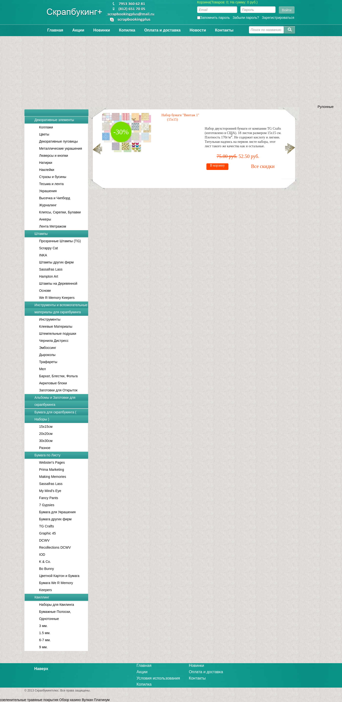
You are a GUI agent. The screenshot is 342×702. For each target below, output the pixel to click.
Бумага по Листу (47, 455)
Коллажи (46, 127)
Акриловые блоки (53, 383)
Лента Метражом (52, 226)
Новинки (101, 30)
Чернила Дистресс (54, 341)
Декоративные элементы (54, 120)
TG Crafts (46, 526)
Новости (198, 30)
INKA (43, 255)
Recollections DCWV (55, 547)
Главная (55, 30)
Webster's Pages (52, 462)
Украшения (48, 191)
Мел (42, 369)
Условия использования (158, 678)
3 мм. (43, 626)
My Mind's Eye (50, 491)
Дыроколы (47, 355)
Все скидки (145, 157)
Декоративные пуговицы (58, 141)
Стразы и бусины (52, 177)
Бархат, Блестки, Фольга (58, 376)
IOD (42, 554)
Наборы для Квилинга (56, 605)
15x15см (46, 427)
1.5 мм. (45, 633)
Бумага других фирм (55, 519)
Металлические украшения (60, 148)
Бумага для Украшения (57, 512)
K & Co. (45, 562)
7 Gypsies (46, 505)
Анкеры (45, 219)
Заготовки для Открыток (58, 390)
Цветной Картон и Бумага (59, 576)
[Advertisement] (171, 70)
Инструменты (49, 319)
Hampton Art (48, 276)
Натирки (45, 163)
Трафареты (48, 362)
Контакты (224, 30)
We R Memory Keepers (57, 298)
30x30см (46, 441)
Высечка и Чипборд (54, 198)
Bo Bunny (46, 569)
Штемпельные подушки (57, 333)
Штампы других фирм (56, 262)
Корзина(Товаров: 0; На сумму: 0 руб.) (227, 2)
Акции (78, 30)
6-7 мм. (45, 640)
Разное (44, 448)
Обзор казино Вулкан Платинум (84, 700)
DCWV (44, 540)
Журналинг (48, 205)
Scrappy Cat (48, 248)
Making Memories (52, 477)
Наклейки (46, 170)
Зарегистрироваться (278, 18)
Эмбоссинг (47, 348)
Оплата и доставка (162, 30)
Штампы (41, 234)
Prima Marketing (51, 469)
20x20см (46, 434)
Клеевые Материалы (55, 326)
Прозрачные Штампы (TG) (60, 241)
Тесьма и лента (51, 184)
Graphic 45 (47, 533)
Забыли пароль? (246, 18)
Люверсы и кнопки (53, 155)
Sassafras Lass (51, 269)
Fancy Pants (48, 498)
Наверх (41, 669)
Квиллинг (41, 597)
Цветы (44, 134)
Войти (286, 10)
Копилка (127, 30)
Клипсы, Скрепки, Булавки (60, 212)
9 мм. (43, 647)
